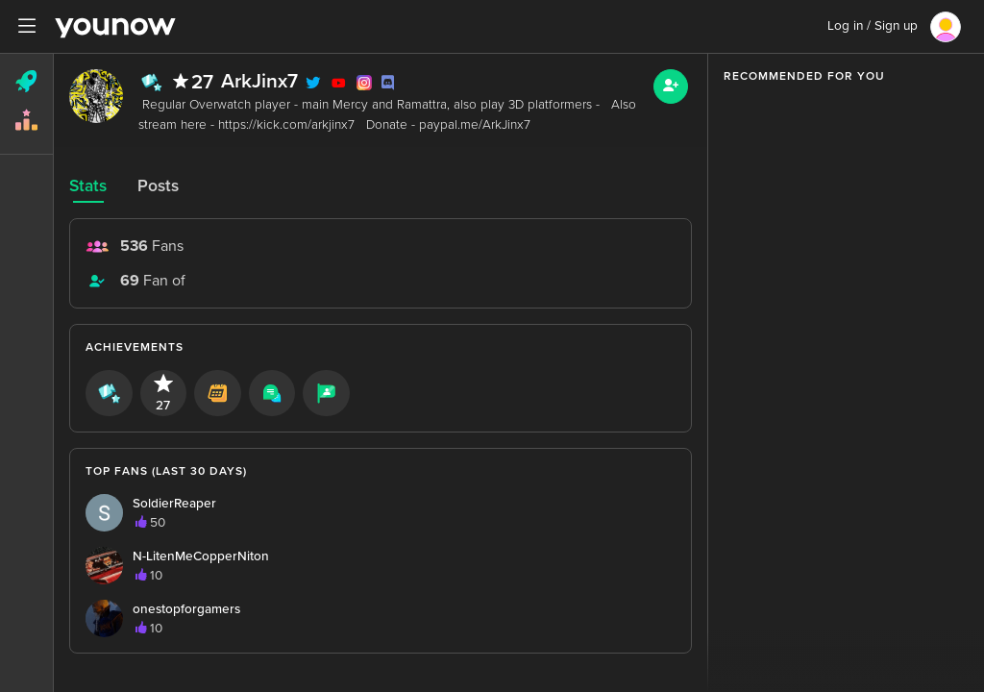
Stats (88, 186)
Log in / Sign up (872, 26)
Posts (158, 186)
